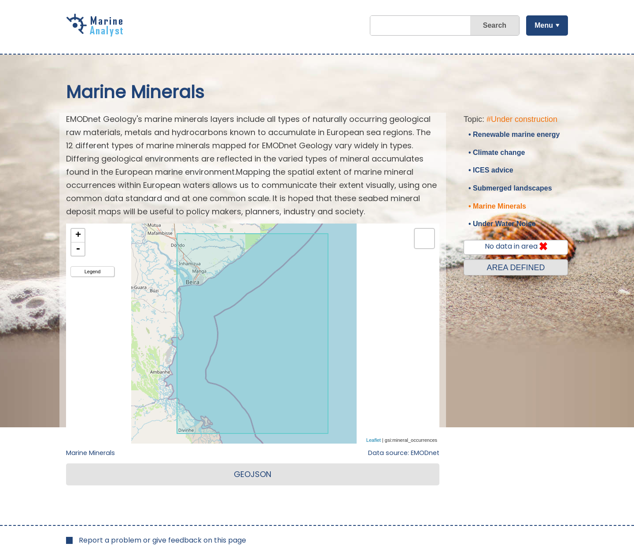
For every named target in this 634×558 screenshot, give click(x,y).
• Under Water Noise (502, 224)
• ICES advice (490, 170)
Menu (543, 25)
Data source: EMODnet (403, 452)
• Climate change (496, 152)
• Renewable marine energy (514, 134)
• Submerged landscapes (510, 188)
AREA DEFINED (516, 267)
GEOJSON (252, 474)
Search (494, 25)
